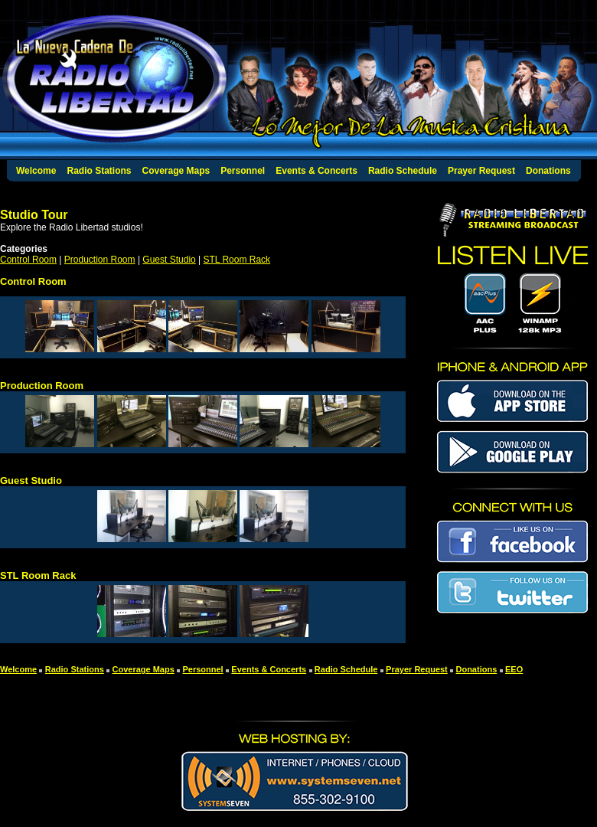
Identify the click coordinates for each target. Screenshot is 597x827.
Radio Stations (99, 170)
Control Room (28, 259)
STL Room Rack (237, 259)
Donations (548, 170)
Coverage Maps (176, 170)
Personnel (242, 170)
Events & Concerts (316, 170)
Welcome (36, 170)
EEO (514, 669)
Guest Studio (168, 259)
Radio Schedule (402, 170)
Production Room (99, 259)
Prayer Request (481, 170)
